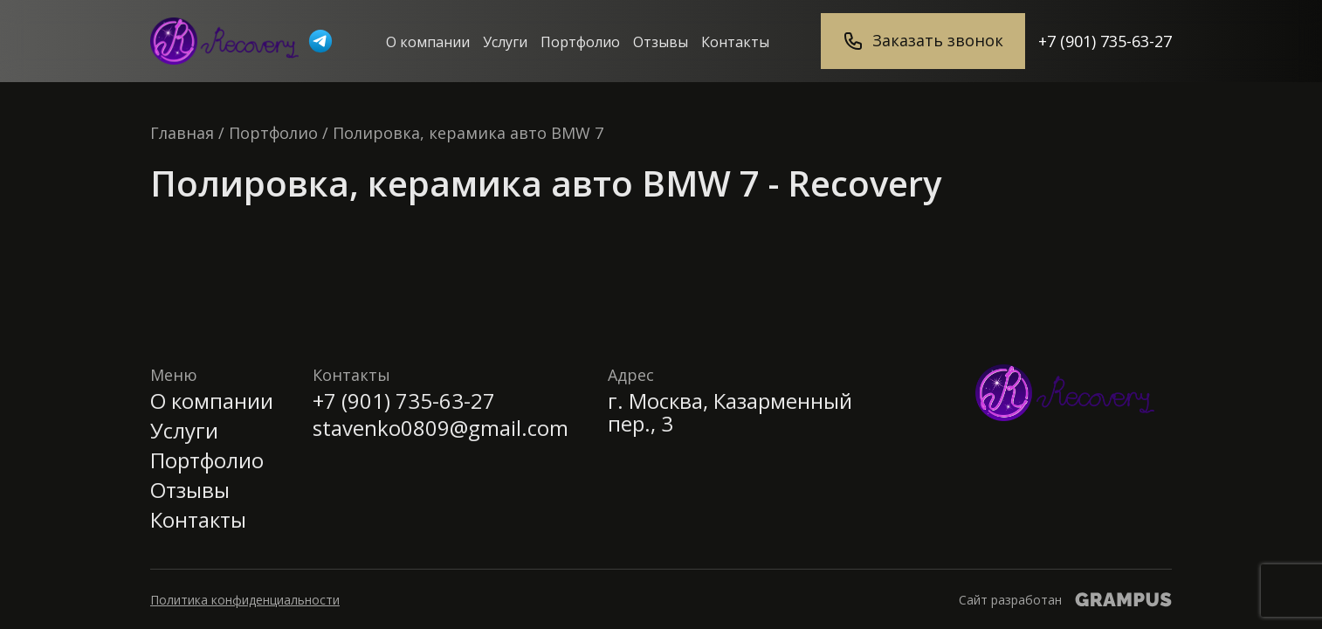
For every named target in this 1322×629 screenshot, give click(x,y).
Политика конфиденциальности (245, 599)
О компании (428, 42)
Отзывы (660, 42)
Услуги (505, 42)
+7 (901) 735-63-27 (1105, 41)
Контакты (735, 42)
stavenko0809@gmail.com (440, 428)
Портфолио (580, 42)
